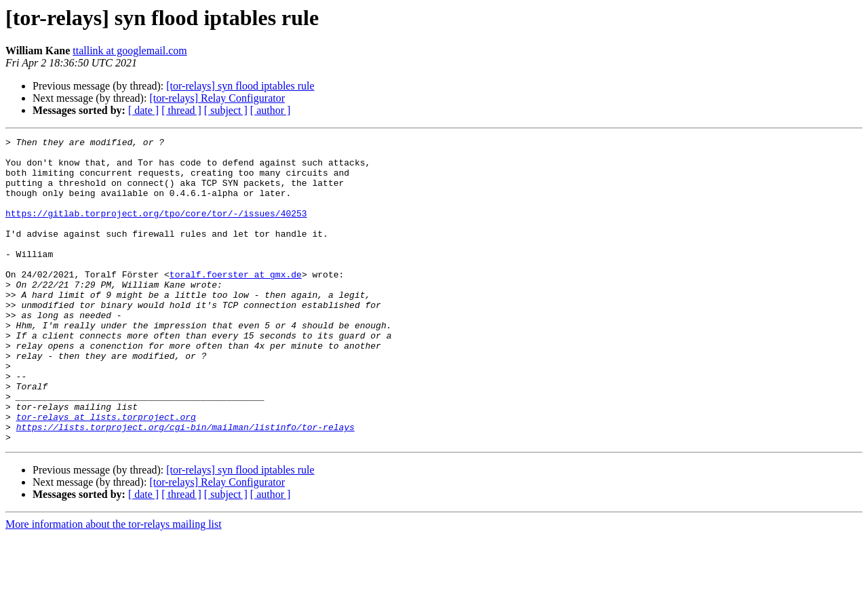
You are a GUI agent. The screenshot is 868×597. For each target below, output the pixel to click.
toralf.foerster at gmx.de (236, 302)
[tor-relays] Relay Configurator (217, 98)
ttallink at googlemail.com (129, 50)
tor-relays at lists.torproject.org (106, 473)
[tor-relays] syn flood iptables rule (240, 86)
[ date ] (143, 110)
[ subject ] (226, 110)
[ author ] (270, 110)
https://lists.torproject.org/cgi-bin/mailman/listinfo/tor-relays (185, 486)
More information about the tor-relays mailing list (113, 585)
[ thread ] (181, 110)
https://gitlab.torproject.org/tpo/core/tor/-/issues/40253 (156, 229)
